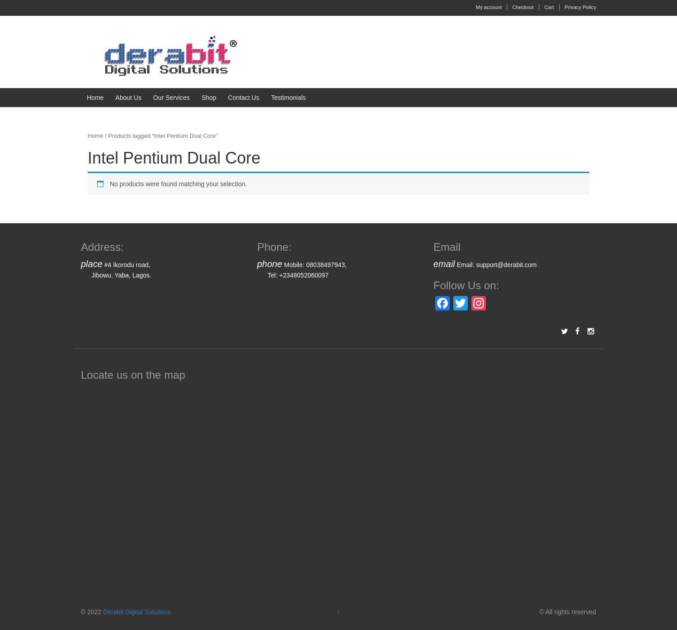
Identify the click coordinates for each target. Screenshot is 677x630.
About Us (128, 97)
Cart (549, 7)
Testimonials (288, 97)
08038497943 (325, 264)
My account (489, 7)
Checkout (523, 7)
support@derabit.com (506, 264)
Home (95, 97)
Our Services (171, 97)
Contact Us (243, 97)
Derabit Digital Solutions (136, 612)
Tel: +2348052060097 (298, 275)
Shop (209, 97)
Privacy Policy (580, 7)
